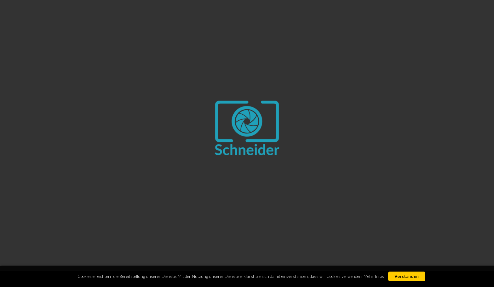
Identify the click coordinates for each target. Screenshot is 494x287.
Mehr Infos (374, 276)
